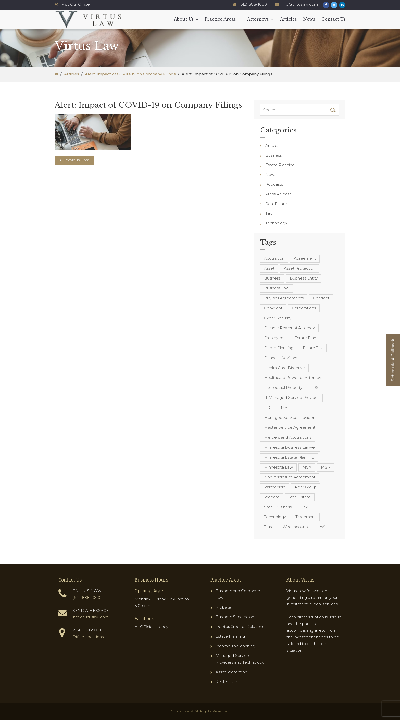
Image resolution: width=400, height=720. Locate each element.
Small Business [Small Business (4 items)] (278, 506)
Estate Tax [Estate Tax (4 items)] (313, 347)
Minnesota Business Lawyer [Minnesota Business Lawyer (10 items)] (290, 447)
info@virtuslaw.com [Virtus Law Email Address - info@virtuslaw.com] (300, 4)
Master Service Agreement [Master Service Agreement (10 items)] (289, 427)
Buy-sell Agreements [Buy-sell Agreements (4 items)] (284, 298)
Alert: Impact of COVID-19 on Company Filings (130, 74)
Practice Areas (220, 19)
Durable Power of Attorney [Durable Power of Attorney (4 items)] (289, 327)
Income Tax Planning (235, 645)
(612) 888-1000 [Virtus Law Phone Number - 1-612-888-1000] (253, 4)
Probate (223, 607)
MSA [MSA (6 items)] (306, 467)
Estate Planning (280, 164)
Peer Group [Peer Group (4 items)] (306, 487)
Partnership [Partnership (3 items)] (274, 487)
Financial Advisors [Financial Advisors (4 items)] (280, 357)
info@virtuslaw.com (90, 617)
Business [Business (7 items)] (272, 278)
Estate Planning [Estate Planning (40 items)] (278, 347)
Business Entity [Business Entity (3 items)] (304, 278)
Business (273, 155)
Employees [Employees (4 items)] (274, 337)
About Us (184, 19)
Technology (276, 223)
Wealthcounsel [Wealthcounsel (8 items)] (296, 526)
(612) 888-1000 (86, 597)
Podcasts (274, 184)
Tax (268, 213)
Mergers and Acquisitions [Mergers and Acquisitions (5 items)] (287, 437)
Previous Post (76, 160)
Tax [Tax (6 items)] (304, 506)
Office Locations (88, 636)
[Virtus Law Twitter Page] (334, 5)
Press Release (278, 194)
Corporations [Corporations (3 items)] (304, 308)
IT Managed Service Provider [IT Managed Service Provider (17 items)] (291, 397)
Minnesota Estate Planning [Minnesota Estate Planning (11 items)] (289, 457)
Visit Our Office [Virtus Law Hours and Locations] (76, 4)
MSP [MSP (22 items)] (325, 467)
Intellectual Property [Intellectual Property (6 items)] (283, 387)
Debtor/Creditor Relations (240, 626)
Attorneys (258, 19)
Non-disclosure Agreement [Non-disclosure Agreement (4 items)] (289, 477)
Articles (288, 19)
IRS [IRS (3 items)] (315, 387)
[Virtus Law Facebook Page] (326, 5)
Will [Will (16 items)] (323, 526)
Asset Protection (231, 672)
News (309, 19)
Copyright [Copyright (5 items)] (273, 308)
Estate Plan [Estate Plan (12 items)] (305, 337)
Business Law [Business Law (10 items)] (276, 288)
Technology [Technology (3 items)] (275, 516)
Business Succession (235, 616)
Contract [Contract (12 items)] (321, 298)
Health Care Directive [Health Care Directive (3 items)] (284, 367)
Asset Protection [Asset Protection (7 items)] (300, 268)
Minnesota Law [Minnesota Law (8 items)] (278, 467)
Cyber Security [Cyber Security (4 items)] (277, 317)
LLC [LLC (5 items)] (267, 407)
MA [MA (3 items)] (284, 407)
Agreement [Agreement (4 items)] (305, 258)
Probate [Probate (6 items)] (272, 497)
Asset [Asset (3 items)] (269, 268)
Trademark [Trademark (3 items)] (305, 516)
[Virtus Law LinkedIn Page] (342, 5)
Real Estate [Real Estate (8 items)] (300, 497)
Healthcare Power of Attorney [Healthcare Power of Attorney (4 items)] (292, 377)
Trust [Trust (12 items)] (268, 526)
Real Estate (276, 203)
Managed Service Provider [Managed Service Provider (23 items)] (289, 417)
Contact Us (333, 19)
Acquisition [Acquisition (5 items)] (274, 258)
